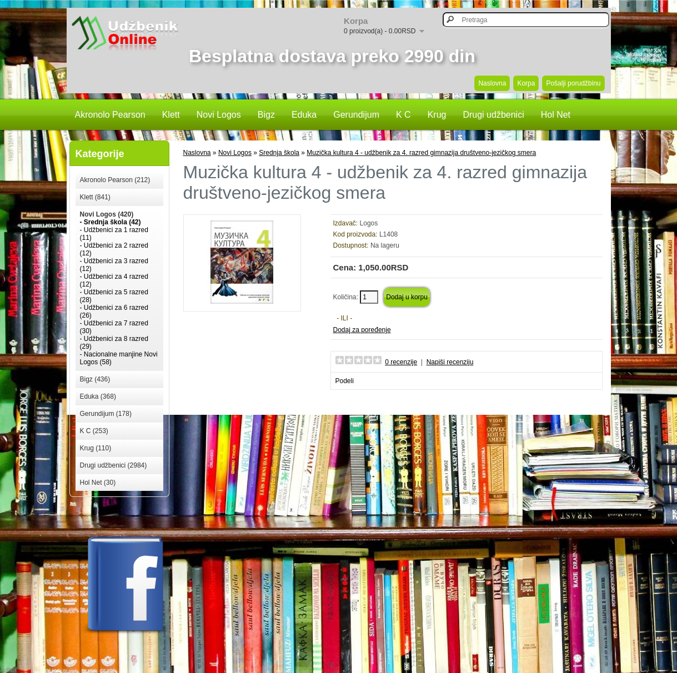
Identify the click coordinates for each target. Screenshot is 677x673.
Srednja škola (279, 153)
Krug (437, 114)
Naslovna (492, 83)
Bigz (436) (95, 379)
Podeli (344, 381)
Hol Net (555, 114)
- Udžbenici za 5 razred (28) (114, 296)
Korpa (526, 83)
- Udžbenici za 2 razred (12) (114, 249)
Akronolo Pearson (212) (115, 180)
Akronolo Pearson (110, 114)
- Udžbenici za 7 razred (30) (114, 327)
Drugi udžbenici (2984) (113, 465)
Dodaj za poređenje (362, 330)
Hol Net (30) (98, 482)
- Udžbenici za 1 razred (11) (114, 234)
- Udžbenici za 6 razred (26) (114, 311)
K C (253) (94, 431)
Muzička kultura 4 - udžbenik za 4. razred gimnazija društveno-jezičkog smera (421, 153)
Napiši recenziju (450, 362)
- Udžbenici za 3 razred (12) (114, 265)
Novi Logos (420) (107, 214)
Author (8, 670)
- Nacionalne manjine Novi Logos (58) (119, 358)
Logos (369, 223)
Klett (171, 114)
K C (403, 114)
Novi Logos (219, 114)
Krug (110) (96, 448)
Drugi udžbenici (493, 114)
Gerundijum (356, 114)
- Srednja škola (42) (110, 222)
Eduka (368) (98, 396)
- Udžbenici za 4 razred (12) (114, 280)
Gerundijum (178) (106, 414)
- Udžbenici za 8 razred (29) (114, 342)
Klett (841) (95, 197)
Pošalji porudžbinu (573, 83)
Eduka (304, 114)
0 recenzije (401, 362)
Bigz (266, 114)
